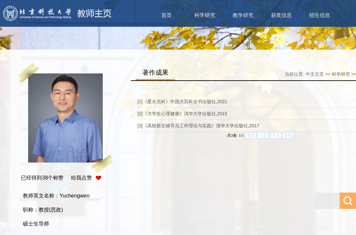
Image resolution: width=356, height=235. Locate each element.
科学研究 (204, 15)
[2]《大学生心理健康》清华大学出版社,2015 (182, 113)
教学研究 (243, 15)
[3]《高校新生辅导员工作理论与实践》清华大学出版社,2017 (198, 125)
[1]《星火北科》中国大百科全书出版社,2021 (182, 101)
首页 (166, 15)
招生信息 (319, 15)
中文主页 (315, 74)
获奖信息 (281, 15)
